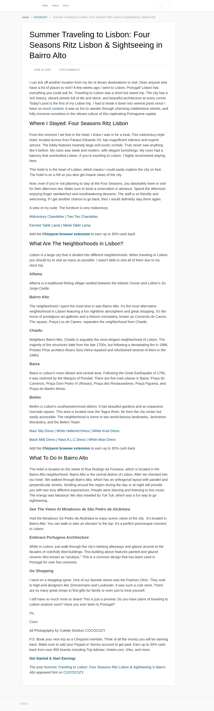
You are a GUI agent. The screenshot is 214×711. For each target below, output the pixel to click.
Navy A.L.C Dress (72, 439)
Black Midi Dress (42, 439)
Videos (55, 5)
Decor (66, 5)
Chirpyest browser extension (66, 234)
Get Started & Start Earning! (52, 658)
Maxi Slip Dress (41, 431)
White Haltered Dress (72, 431)
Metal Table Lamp (77, 225)
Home (25, 17)
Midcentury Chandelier (46, 216)
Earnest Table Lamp (44, 225)
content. (58, 108)
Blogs (45, 5)
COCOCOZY (40, 17)
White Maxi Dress (102, 439)
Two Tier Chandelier (82, 216)
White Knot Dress (106, 431)
